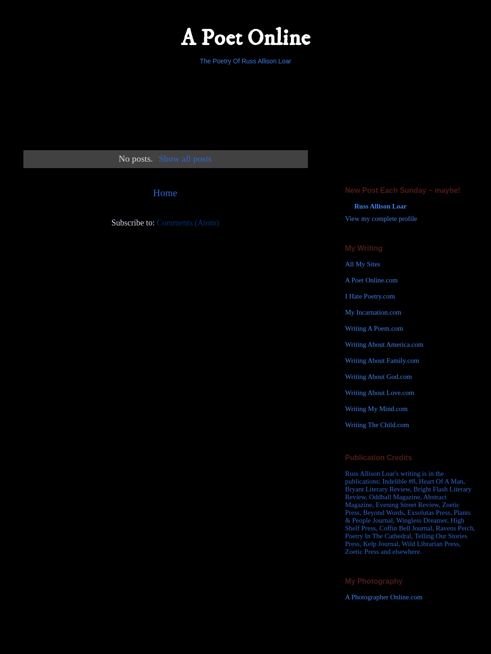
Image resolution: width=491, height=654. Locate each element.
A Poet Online (245, 38)
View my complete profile (381, 218)
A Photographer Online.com (384, 597)
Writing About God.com (378, 376)
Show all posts (185, 158)
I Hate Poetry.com (370, 296)
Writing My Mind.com (376, 408)
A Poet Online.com (371, 280)
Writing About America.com (384, 344)
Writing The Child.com (377, 424)
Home (165, 192)
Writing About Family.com (382, 360)
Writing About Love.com (379, 392)
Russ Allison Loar (380, 206)
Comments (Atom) (188, 222)
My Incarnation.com (373, 312)
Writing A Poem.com (374, 328)
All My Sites (362, 264)
